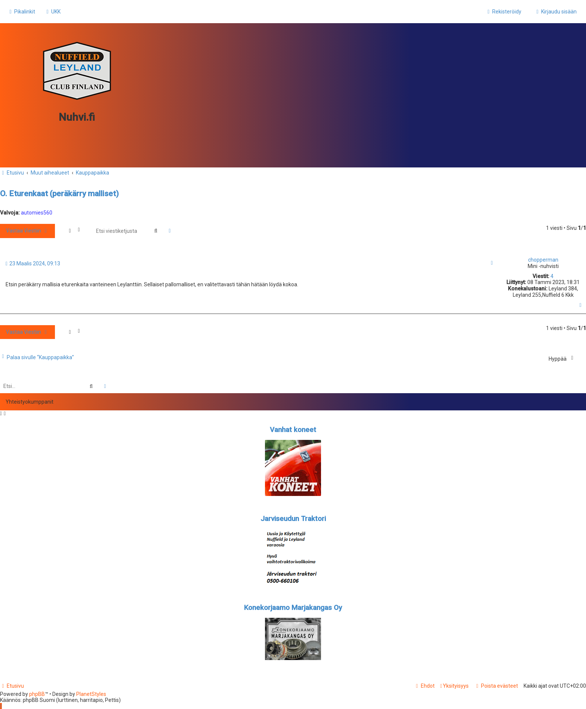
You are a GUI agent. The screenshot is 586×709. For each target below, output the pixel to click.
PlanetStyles (91, 694)
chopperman (543, 260)
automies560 (36, 213)
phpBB (37, 694)
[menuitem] (52, 11)
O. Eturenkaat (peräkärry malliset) (59, 193)
